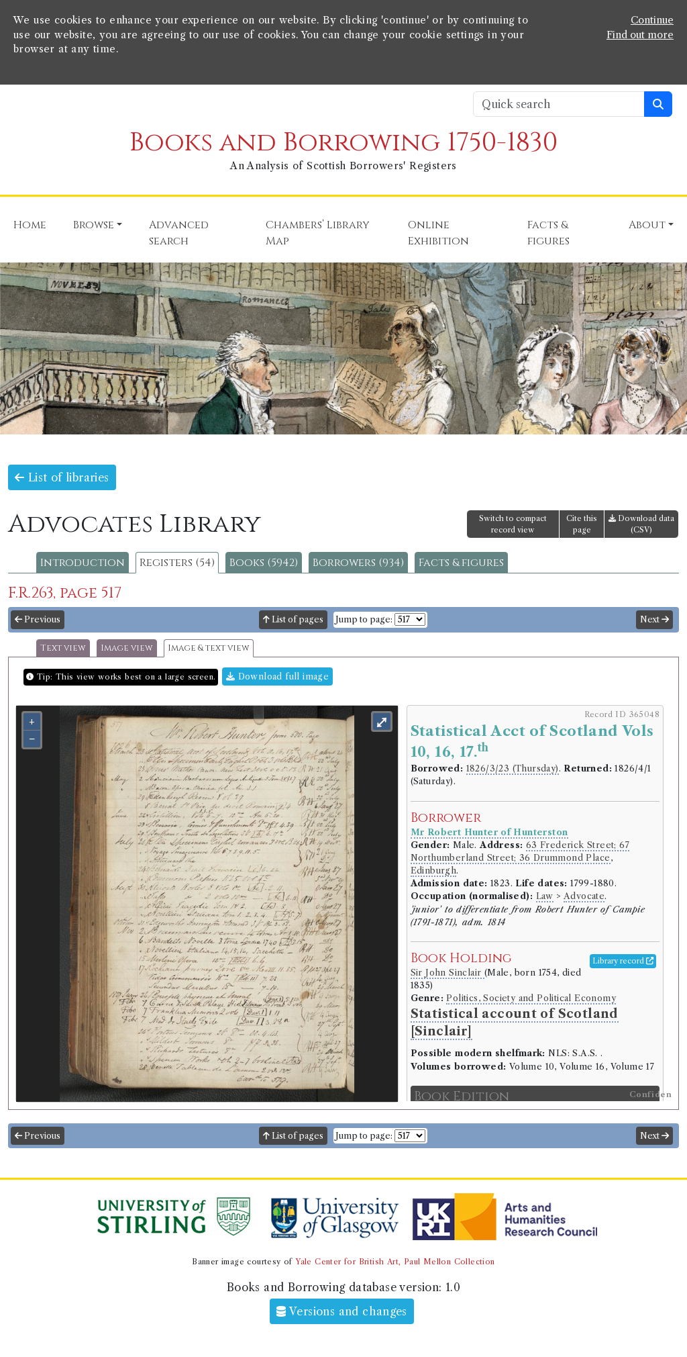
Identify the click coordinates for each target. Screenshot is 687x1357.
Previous (37, 619)
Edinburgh (434, 870)
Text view (63, 648)
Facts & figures (461, 562)
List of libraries (62, 477)
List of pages (293, 619)
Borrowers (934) (358, 562)
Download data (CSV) (641, 524)
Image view (127, 648)
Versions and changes (341, 1311)
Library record (622, 961)
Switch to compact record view (513, 524)
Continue (652, 20)
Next (654, 619)
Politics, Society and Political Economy (531, 998)
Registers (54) (177, 562)
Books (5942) (263, 562)
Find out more (640, 35)
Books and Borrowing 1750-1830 (343, 143)
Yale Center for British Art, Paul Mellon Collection (394, 1261)
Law (544, 896)
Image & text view (209, 648)
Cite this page (581, 524)
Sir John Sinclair (447, 973)
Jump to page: (363, 619)
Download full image (277, 676)
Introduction (82, 562)
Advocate (584, 896)
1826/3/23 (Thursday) (512, 768)
